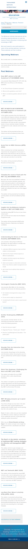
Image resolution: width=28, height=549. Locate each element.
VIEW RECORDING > (8, 102)
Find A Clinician (14, 539)
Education (8, 22)
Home (2, 22)
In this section (7, 27)
